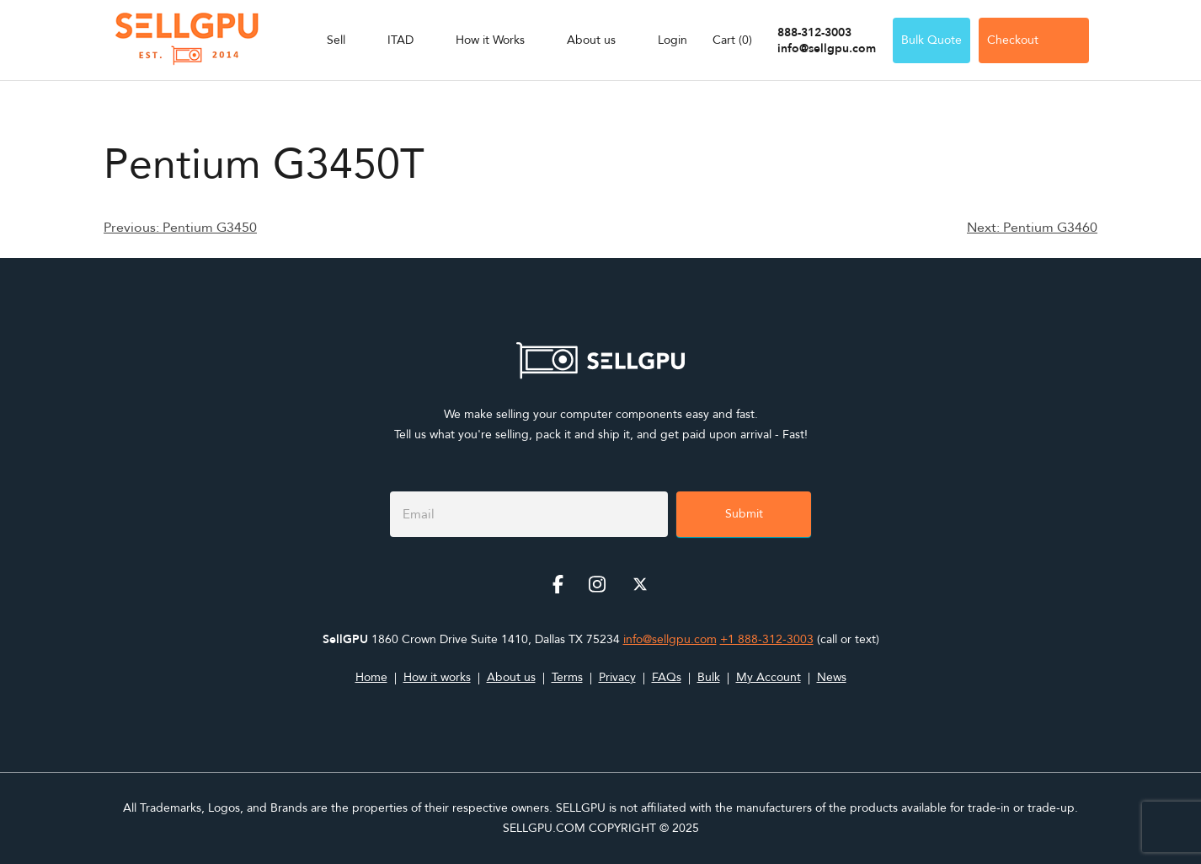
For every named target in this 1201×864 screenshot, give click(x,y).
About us (591, 40)
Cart (732, 40)
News (831, 677)
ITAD (400, 40)
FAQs (666, 677)
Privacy (617, 677)
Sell (336, 40)
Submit (744, 514)
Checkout (1034, 40)
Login (672, 40)
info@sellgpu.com (826, 48)
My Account (768, 677)
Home (371, 677)
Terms (567, 677)
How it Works (490, 40)
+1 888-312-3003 (767, 639)
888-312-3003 (814, 32)
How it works (437, 677)
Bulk (708, 677)
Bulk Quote (931, 40)
